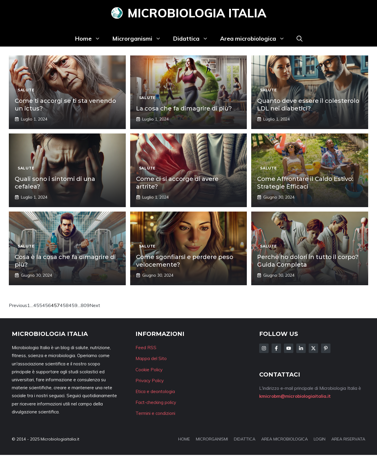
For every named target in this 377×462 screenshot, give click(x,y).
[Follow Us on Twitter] (313, 348)
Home (90, 39)
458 (64, 305)
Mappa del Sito (151, 358)
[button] (299, 39)
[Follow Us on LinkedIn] (301, 348)
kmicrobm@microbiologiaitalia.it (295, 396)
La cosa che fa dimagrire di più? (184, 108)
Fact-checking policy (155, 402)
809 (85, 305)
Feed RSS (145, 347)
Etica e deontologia (155, 391)
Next (95, 305)
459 (73, 305)
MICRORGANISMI (212, 439)
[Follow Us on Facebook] (276, 348)
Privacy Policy (149, 380)
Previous (18, 305)
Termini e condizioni (155, 413)
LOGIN (319, 439)
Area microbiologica (255, 39)
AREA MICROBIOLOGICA (284, 439)
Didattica (193, 39)
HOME (184, 439)
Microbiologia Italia (197, 13)
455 (37, 305)
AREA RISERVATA (348, 439)
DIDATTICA (244, 439)
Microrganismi (139, 39)
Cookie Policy (149, 369)
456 (46, 305)
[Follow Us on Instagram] (264, 348)
